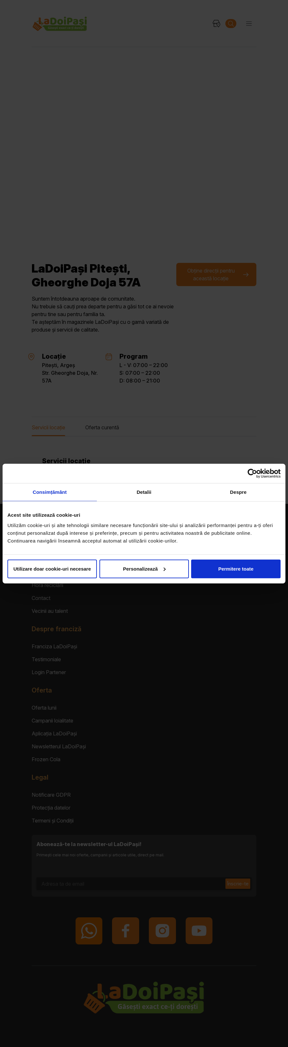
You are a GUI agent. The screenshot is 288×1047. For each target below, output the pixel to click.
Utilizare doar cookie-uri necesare (52, 568)
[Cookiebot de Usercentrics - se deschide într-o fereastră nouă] (252, 473)
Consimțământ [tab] (50, 492)
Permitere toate (235, 568)
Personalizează (144, 568)
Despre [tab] (238, 492)
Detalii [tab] (144, 492)
